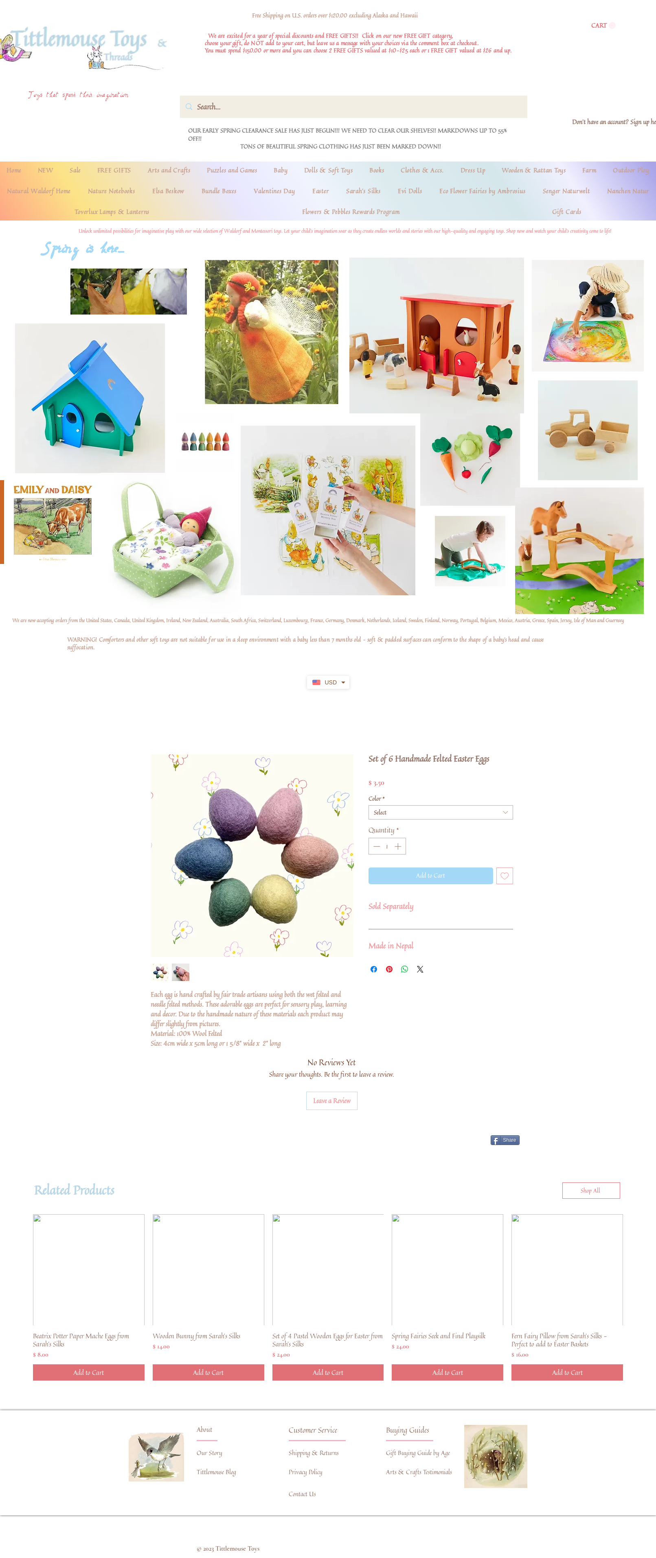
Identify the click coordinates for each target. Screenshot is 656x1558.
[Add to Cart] (89, 1372)
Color (377, 798)
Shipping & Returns (314, 1452)
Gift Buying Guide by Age (418, 1452)
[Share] (505, 1140)
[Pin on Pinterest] (389, 969)
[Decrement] (376, 846)
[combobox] (441, 812)
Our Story (209, 1452)
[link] (603, 25)
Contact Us (302, 1494)
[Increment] (399, 846)
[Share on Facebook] (374, 969)
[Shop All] (591, 1190)
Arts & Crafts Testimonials (419, 1472)
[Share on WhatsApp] (405, 969)
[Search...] (353, 107)
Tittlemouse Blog (216, 1472)
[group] (328, 1297)
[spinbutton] (387, 846)
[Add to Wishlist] (504, 875)
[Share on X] (420, 969)
